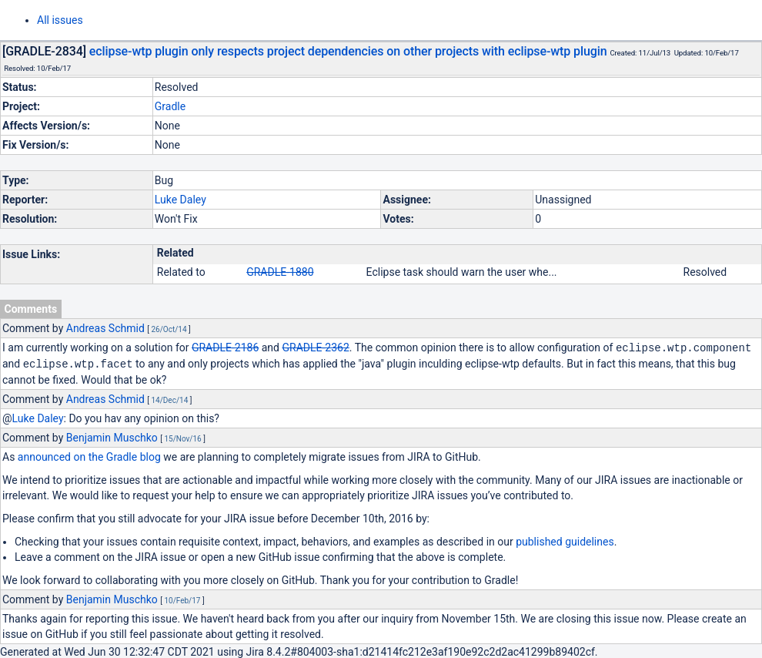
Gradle (170, 106)
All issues (60, 20)
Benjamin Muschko (112, 436)
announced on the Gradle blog (89, 455)
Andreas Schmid (105, 328)
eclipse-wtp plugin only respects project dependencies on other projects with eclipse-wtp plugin (348, 51)
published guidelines (564, 540)
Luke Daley (180, 199)
